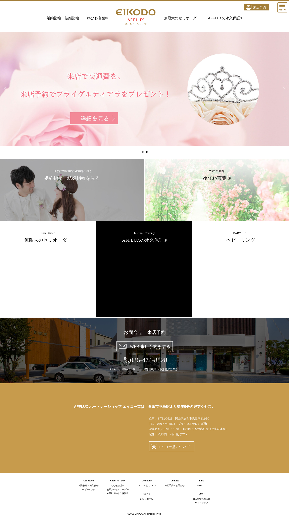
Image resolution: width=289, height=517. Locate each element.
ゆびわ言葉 (97, 18)
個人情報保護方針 (201, 499)
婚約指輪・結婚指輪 (63, 18)
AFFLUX (201, 485)
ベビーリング (88, 489)
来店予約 (259, 7)
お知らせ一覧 (146, 499)
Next (284, 89)
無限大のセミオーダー (182, 18)
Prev (5, 89)
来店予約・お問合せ (175, 485)
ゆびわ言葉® (117, 485)
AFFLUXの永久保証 (225, 18)
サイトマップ (201, 503)
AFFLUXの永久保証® (117, 493)
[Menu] (282, 7)
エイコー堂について (173, 447)
